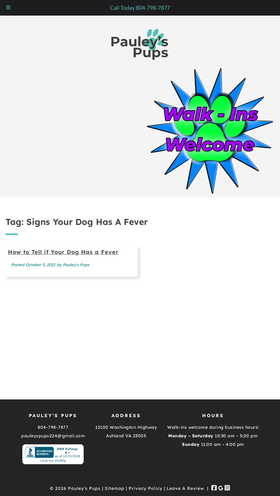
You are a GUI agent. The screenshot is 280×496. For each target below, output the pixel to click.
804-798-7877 (53, 427)
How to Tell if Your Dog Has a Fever (63, 251)
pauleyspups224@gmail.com (53, 436)
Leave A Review (185, 488)
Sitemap (114, 488)
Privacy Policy (145, 488)
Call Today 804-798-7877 (140, 7)
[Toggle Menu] (8, 8)
